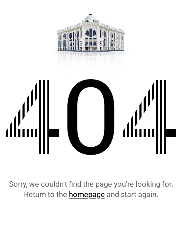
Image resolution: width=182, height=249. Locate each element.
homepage (87, 194)
